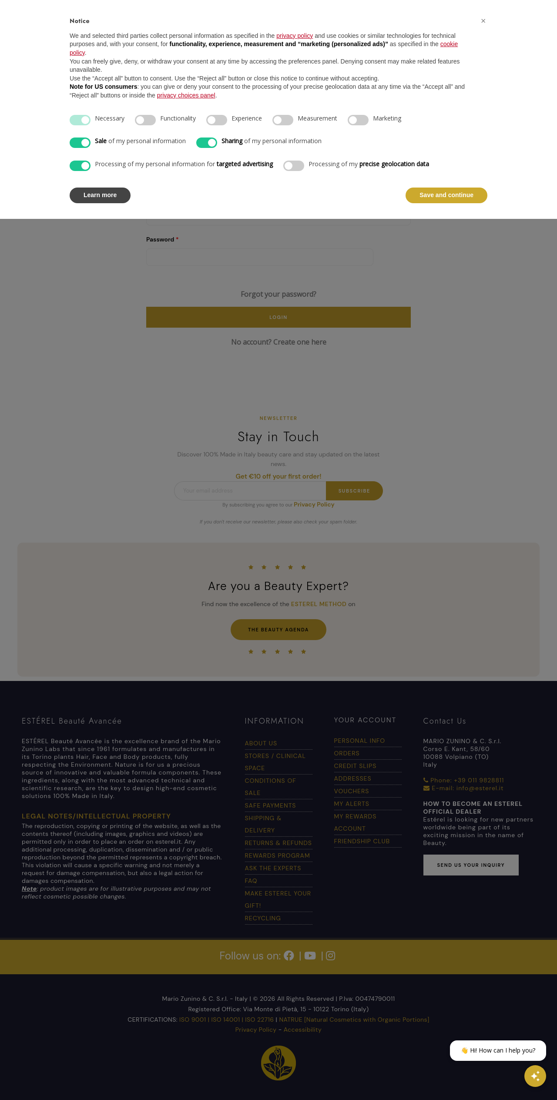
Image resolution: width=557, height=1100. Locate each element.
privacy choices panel (186, 95)
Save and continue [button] (446, 194)
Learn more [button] (100, 194)
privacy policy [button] (294, 35)
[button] (483, 21)
